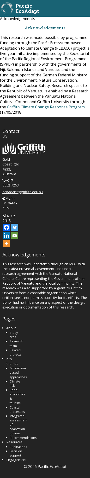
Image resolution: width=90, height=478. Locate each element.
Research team (16, 343)
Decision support (16, 453)
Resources (14, 442)
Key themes (12, 361)
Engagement (16, 459)
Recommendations (23, 438)
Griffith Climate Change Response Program (46, 107)
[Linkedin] (6, 235)
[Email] (14, 235)
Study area (14, 334)
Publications (18, 447)
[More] (6, 243)
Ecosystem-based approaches (18, 372)
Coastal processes (17, 409)
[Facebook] (6, 227)
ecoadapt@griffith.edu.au (22, 192)
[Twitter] (14, 227)
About (11, 328)
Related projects (15, 352)
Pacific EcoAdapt (27, 8)
